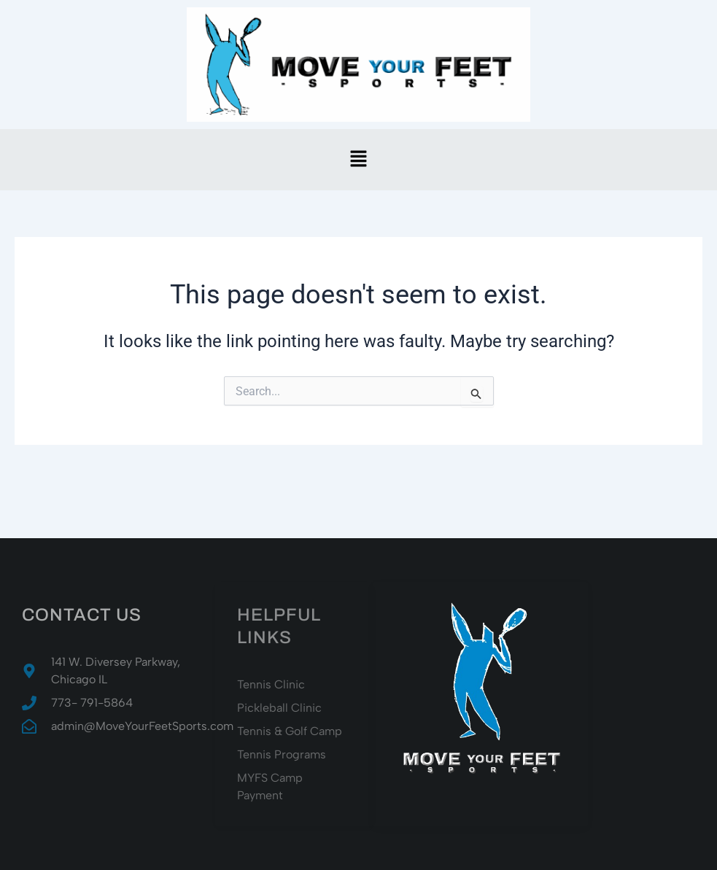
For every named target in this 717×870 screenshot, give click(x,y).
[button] (358, 160)
